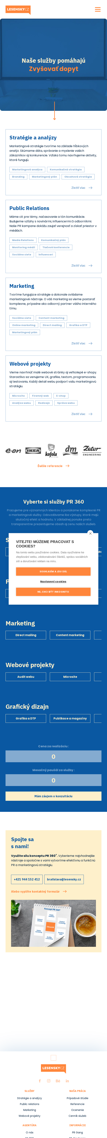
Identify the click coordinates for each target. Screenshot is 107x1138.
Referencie (77, 1104)
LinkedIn (67, 1081)
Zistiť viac (78, 188)
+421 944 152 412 (27, 879)
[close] (90, 534)
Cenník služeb (77, 1116)
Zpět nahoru (53, 1058)
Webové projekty (29, 1116)
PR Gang (77, 1132)
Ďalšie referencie (50, 466)
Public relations (29, 1104)
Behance (58, 1081)
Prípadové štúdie (77, 1098)
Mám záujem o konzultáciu (53, 796)
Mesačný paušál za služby (52, 770)
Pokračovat (54, 111)
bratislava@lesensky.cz (64, 879)
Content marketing (70, 635)
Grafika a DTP (26, 718)
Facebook (40, 1081)
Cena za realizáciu (53, 746)
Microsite (70, 677)
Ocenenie (77, 1110)
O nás (29, 1132)
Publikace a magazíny (70, 718)
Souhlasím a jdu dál (53, 572)
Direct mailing (25, 635)
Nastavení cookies (53, 582)
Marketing (29, 1110)
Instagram (48, 1081)
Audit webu (25, 677)
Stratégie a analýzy (29, 1098)
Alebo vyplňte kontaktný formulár (35, 891)
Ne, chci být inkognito (53, 592)
